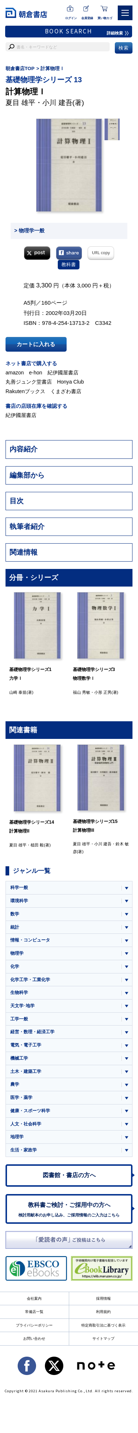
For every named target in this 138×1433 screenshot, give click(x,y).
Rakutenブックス (25, 391)
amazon (15, 373)
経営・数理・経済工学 (32, 1031)
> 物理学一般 (29, 230)
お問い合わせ (34, 1338)
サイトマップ (103, 1338)
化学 (14, 966)
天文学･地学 (22, 1005)
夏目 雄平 (20, 102)
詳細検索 (118, 33)
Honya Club (70, 382)
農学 (14, 1084)
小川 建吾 (57, 102)
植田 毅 (37, 845)
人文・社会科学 (25, 1124)
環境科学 (19, 900)
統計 (14, 927)
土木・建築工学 (25, 1071)
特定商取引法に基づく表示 (103, 1325)
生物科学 (19, 992)
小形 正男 (103, 692)
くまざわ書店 (65, 391)
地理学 (17, 1136)
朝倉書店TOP (20, 68)
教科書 (68, 264)
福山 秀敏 (81, 692)
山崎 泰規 (17, 692)
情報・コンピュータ (30, 940)
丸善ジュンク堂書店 (29, 382)
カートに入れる (36, 344)
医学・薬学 (21, 1097)
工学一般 (19, 1019)
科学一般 (19, 887)
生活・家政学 (23, 1150)
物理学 (17, 953)
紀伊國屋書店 (62, 373)
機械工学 (19, 1058)
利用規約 (103, 1312)
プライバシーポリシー (34, 1325)
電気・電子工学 (25, 1045)
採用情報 (103, 1298)
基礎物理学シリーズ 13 (44, 80)
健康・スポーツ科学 (30, 1110)
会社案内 (34, 1298)
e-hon (35, 373)
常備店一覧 (34, 1312)
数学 (14, 914)
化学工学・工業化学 (30, 979)
